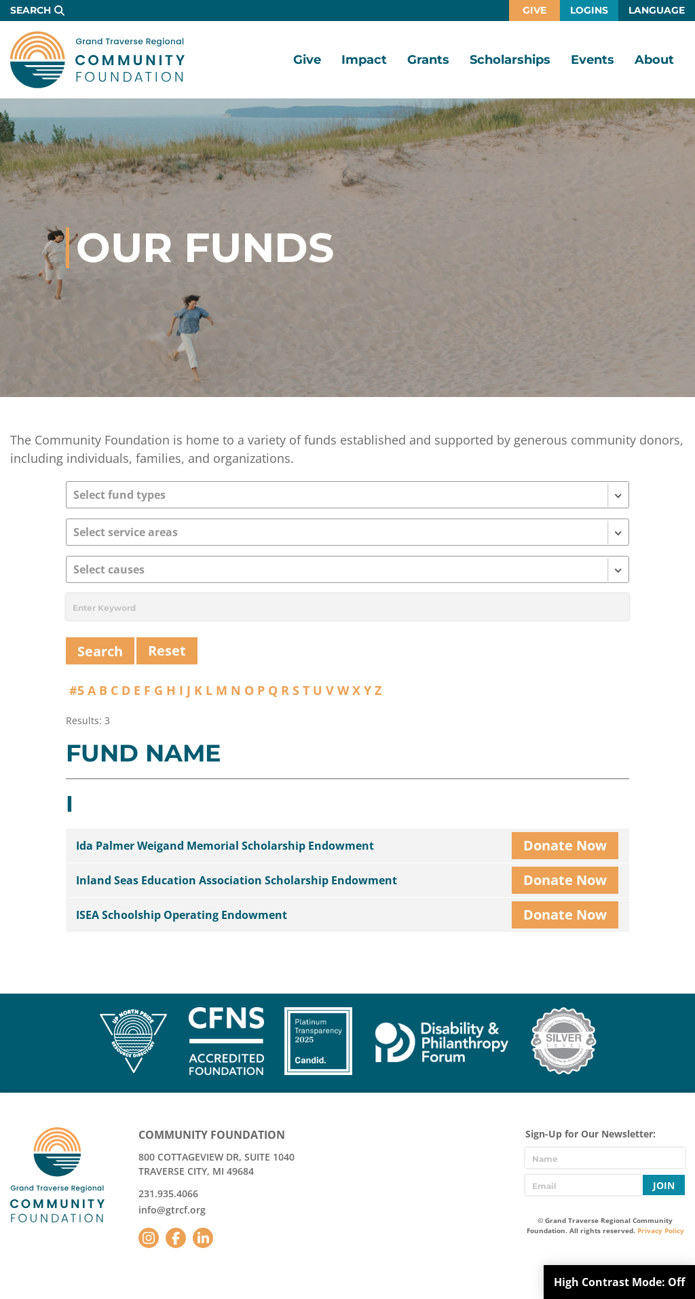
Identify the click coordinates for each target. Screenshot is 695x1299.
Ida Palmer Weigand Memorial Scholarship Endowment (225, 845)
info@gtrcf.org (172, 1209)
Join (664, 1185)
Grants (428, 59)
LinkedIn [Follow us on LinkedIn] (203, 1238)
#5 (76, 690)
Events (592, 59)
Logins (589, 10)
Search (30, 10)
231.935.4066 (168, 1193)
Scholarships (510, 59)
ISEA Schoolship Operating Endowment (181, 914)
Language (656, 10)
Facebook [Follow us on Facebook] (176, 1238)
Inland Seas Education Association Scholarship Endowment (236, 880)
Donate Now (565, 845)
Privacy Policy (660, 1230)
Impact (364, 59)
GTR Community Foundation (97, 59)
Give (534, 10)
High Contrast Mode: (619, 1282)
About (654, 59)
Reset (167, 650)
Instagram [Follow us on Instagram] (148, 1238)
